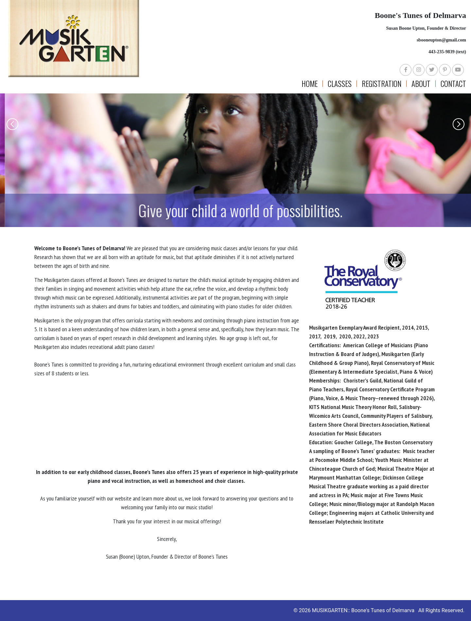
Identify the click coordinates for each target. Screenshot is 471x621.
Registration (381, 83)
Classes (340, 83)
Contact (453, 83)
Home (310, 83)
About (420, 83)
